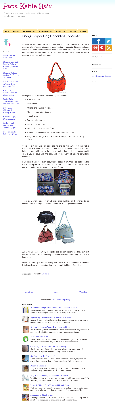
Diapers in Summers (38, 366)
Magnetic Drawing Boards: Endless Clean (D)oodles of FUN (53, 308)
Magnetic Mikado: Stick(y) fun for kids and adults (49, 385)
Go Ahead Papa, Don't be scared (42, 356)
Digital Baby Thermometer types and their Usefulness (50, 317)
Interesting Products (45, 31)
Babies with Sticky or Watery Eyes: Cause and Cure (50, 327)
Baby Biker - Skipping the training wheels (9, 110)
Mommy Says (60, 31)
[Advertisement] (93, 14)
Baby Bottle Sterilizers (39, 337)
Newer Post (28, 292)
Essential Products (29, 31)
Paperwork (72, 31)
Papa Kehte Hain (28, 6)
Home (7, 31)
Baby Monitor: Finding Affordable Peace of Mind (49, 375)
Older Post (83, 292)
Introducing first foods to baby (42, 395)
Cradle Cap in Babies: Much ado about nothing (48, 346)
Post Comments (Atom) (61, 300)
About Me (83, 31)
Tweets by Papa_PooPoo (101, 76)
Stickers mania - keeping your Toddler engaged (9, 125)
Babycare (16, 31)
